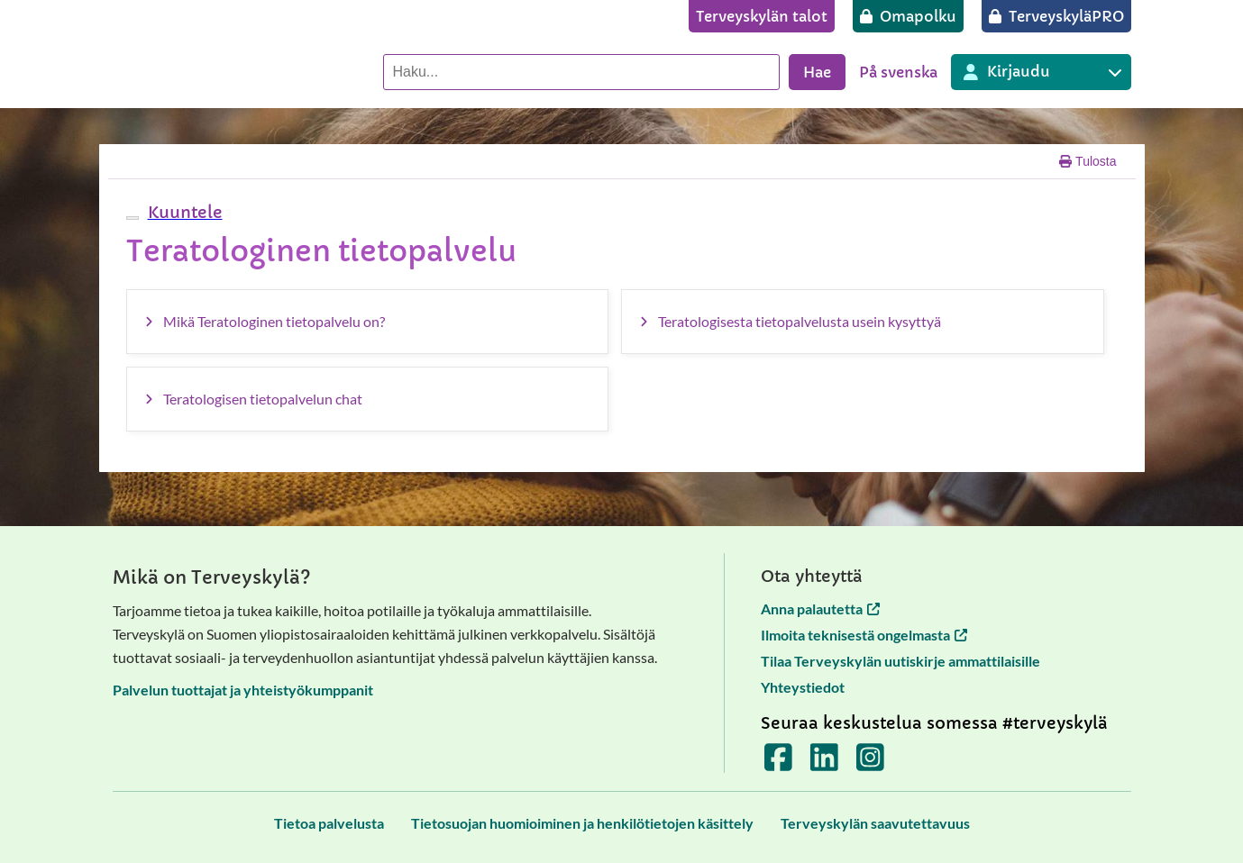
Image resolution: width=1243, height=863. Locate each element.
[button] (183, 212)
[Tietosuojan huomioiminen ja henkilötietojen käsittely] (582, 822)
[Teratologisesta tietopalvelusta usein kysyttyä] (862, 321)
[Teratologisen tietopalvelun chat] (367, 399)
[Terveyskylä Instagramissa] (870, 763)
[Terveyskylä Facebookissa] (778, 763)
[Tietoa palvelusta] (329, 822)
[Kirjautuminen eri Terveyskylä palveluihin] (1041, 72)
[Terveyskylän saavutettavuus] (875, 822)
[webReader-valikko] (132, 218)
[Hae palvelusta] (581, 72)
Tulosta (1087, 161)
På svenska (898, 72)
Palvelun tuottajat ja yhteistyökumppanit (243, 689)
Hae (817, 72)
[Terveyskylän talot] (762, 16)
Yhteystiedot (803, 686)
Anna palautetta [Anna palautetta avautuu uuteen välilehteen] (820, 608)
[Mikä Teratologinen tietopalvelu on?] (367, 321)
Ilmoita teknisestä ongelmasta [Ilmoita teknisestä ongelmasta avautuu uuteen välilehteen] (864, 634)
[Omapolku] (908, 16)
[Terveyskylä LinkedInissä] (824, 763)
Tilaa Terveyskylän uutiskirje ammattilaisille (900, 660)
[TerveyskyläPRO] (1056, 16)
